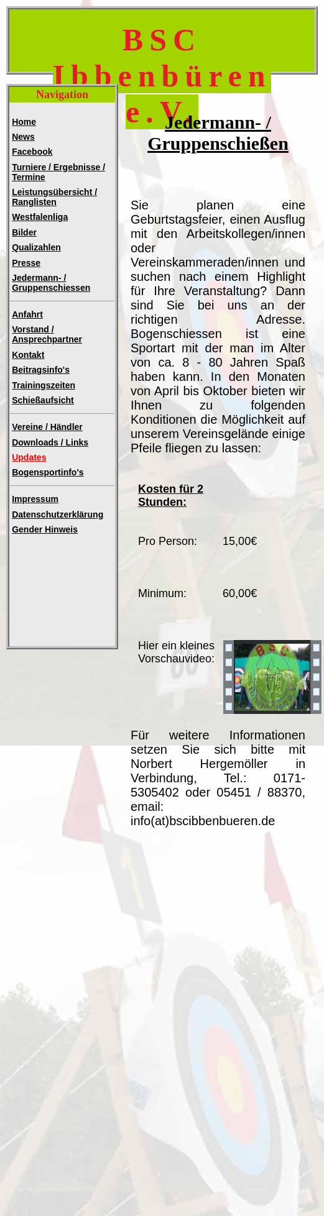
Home (24, 122)
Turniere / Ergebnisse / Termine (58, 172)
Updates (29, 457)
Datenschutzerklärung (57, 514)
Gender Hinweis (45, 529)
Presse (26, 263)
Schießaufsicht (43, 400)
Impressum (35, 499)
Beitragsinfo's (41, 370)
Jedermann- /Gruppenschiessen (51, 283)
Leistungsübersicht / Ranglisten (54, 197)
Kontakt (28, 355)
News (23, 137)
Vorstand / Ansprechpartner (47, 334)
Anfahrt (27, 314)
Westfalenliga (40, 217)
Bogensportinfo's (47, 472)
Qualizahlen (36, 247)
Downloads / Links (50, 442)
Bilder (24, 232)
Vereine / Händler (47, 427)
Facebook (32, 152)
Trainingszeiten (43, 385)
